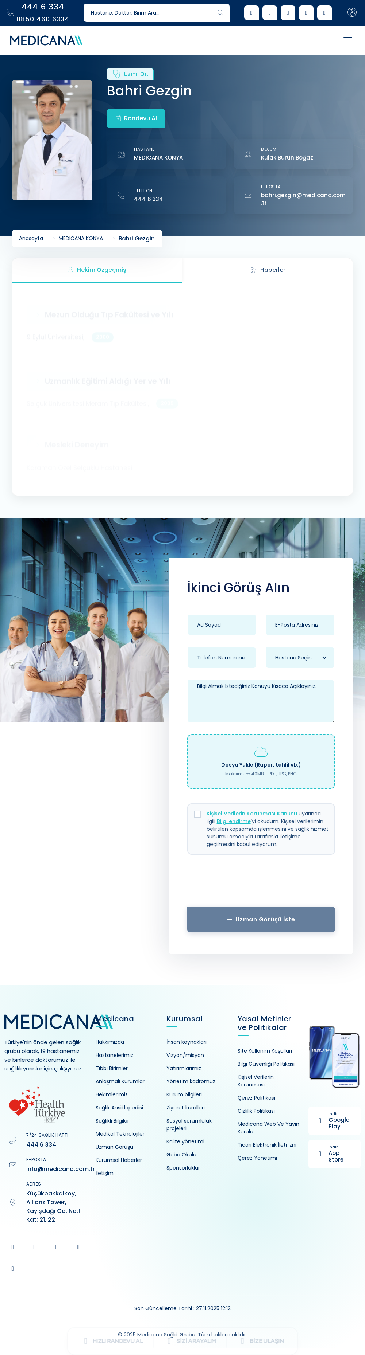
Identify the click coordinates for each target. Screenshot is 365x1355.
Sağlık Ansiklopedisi (119, 1107)
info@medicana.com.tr (60, 1169)
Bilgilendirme (234, 821)
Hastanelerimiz (114, 1055)
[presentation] (261, 883)
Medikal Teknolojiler (120, 1133)
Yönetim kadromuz (190, 1081)
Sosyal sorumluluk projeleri (189, 1124)
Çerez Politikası (256, 1097)
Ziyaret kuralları (185, 1107)
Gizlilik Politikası (256, 1111)
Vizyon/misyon (185, 1055)
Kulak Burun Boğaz (287, 157)
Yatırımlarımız (183, 1068)
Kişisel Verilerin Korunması (256, 1080)
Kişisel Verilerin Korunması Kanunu (252, 813)
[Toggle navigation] (346, 40)
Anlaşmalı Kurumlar (120, 1081)
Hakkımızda (110, 1042)
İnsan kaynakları (186, 1042)
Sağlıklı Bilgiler (112, 1120)
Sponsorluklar (183, 1167)
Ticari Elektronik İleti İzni (267, 1144)
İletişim (105, 1173)
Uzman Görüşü (114, 1147)
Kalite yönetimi (185, 1141)
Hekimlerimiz (112, 1094)
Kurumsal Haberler (119, 1160)
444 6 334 (148, 199)
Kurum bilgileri (184, 1094)
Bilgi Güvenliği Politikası (266, 1064)
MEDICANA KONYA (158, 157)
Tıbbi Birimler (112, 1068)
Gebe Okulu (181, 1154)
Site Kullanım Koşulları (265, 1050)
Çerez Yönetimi (257, 1158)
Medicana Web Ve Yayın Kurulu (268, 1127)
